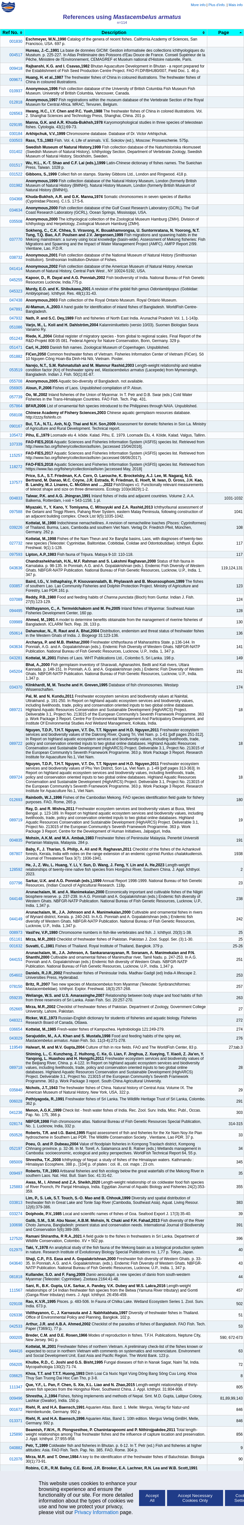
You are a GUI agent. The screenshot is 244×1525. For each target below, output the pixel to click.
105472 (15, 435)
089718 (15, 1067)
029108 (15, 1304)
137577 (15, 482)
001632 (15, 946)
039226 (15, 527)
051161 (15, 939)
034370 (15, 687)
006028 (15, 1101)
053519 (15, 370)
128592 (15, 869)
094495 (15, 611)
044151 (15, 959)
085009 (15, 1162)
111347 (15, 1387)
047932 (15, 318)
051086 (15, 327)
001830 (15, 41)
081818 (15, 1277)
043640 (15, 1263)
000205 (15, 1337)
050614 (15, 633)
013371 (15, 1421)
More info (198, 5)
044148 (15, 899)
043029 (15, 1038)
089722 (15, 743)
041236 (15, 1112)
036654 (15, 1029)
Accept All (152, 1498)
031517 (15, 165)
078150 (15, 986)
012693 (15, 800)
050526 (15, 1135)
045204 (15, 671)
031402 (15, 151)
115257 (15, 455)
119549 (15, 1047)
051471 (15, 347)
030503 (15, 140)
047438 (15, 300)
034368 (15, 199)
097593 (15, 554)
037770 (15, 239)
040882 (15, 1448)
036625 (15, 1376)
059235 (15, 998)
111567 (15, 1290)
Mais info (236, 5)
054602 (15, 975)
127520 (15, 1238)
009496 (15, 1398)
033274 (15, 1214)
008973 (15, 932)
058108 (15, 415)
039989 (15, 622)
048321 (15, 1020)
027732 (15, 543)
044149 (15, 919)
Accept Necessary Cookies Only (195, 1498)
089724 (15, 777)
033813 (15, 1202)
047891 (15, 309)
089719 (15, 820)
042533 (15, 1326)
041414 (15, 268)
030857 (15, 586)
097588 (15, 512)
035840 (15, 1090)
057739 (15, 397)
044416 (15, 1351)
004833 (15, 498)
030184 (15, 133)
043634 (15, 647)
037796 (15, 883)
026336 (15, 1315)
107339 (15, 444)
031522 (15, 174)
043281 (15, 658)
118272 (15, 467)
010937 (15, 91)
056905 (15, 388)
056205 (15, 1364)
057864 (15, 406)
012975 (15, 1250)
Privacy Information (96, 1512)
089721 (15, 710)
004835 (15, 840)
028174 (15, 1124)
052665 (15, 1009)
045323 (15, 291)
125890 (15, 1434)
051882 (15, 356)
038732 (15, 257)
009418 (15, 68)
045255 (15, 280)
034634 (15, 210)
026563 (15, 113)
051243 (15, 338)
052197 (15, 1148)
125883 (15, 1187)
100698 (15, 1225)
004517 (15, 55)
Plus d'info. (217, 5)
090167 (15, 426)
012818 (15, 102)
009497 (15, 1173)
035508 (15, 221)
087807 (15, 854)
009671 (15, 79)
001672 (15, 1409)
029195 (15, 124)
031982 (15, 185)
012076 (15, 1459)
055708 (15, 381)
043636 (15, 568)
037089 (15, 599)
